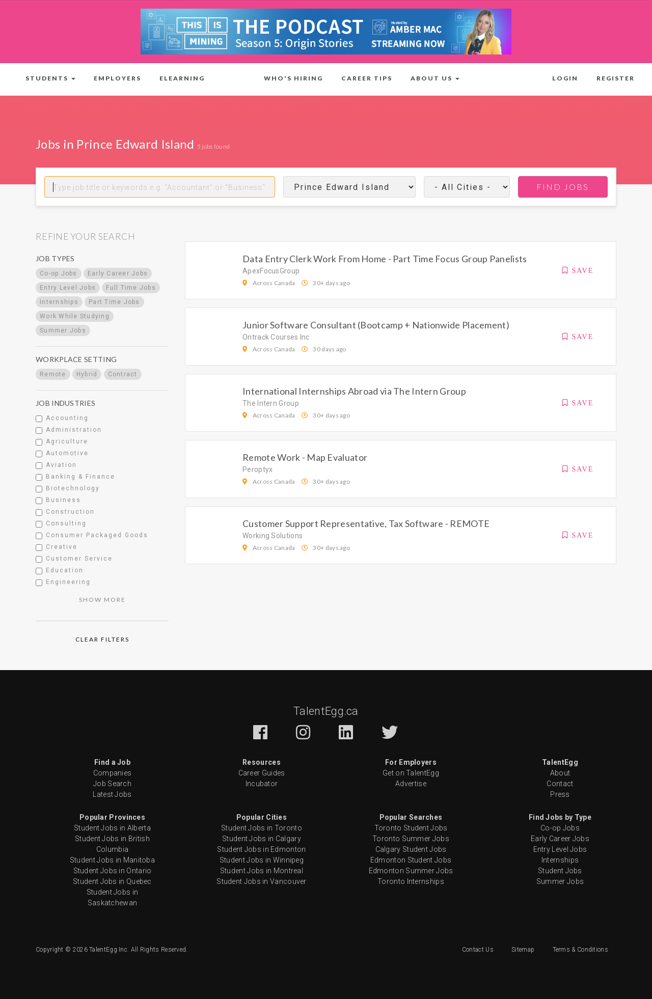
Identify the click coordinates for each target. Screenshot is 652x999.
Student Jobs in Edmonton (261, 849)
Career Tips (366, 78)
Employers (117, 78)
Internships (560, 860)
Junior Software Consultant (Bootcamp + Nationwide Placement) (375, 324)
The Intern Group (270, 403)
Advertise (410, 784)
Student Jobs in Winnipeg (262, 860)
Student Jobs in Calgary (261, 839)
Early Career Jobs (560, 839)
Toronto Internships (410, 881)
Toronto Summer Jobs (410, 839)
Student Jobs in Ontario (112, 871)
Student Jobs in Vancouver (261, 881)
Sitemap (522, 949)
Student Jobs (560, 871)
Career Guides (261, 773)
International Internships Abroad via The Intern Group (354, 391)
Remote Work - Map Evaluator (304, 457)
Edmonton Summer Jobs (411, 871)
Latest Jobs (112, 794)
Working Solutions (272, 536)
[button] (50, 78)
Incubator (262, 784)
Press (560, 794)
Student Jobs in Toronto (261, 828)
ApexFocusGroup (271, 271)
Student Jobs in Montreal (261, 871)
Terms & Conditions (580, 949)
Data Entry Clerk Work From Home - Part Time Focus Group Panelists (384, 258)
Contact (560, 784)
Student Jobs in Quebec (112, 881)
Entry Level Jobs (560, 849)
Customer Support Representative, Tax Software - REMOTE (366, 523)
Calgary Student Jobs (411, 849)
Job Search (112, 784)
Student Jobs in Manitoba (112, 860)
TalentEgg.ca (326, 711)
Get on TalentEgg (411, 773)
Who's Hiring (293, 78)
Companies (112, 773)
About (560, 773)
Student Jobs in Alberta (112, 828)
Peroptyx (257, 469)
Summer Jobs (560, 881)
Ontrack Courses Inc (276, 337)
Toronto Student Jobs (411, 828)
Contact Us (478, 949)
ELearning (182, 78)
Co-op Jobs (560, 828)
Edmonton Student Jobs (410, 860)
